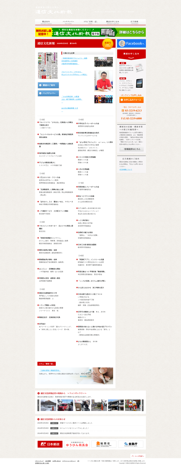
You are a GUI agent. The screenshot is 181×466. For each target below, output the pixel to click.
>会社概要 (48, 461)
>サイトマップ (39, 461)
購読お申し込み (113, 22)
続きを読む (83, 376)
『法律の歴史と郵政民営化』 (50, 370)
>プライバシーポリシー (69, 461)
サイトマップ (122, 11)
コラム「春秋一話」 (90, 22)
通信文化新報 (54, 10)
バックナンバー (68, 22)
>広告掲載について (125, 169)
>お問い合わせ (56, 461)
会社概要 (131, 11)
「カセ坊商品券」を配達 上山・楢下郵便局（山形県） (71, 99)
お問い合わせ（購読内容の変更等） (105, 11)
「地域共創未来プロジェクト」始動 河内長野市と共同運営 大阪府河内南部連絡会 (74, 61)
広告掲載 (135, 22)
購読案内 (46, 22)
